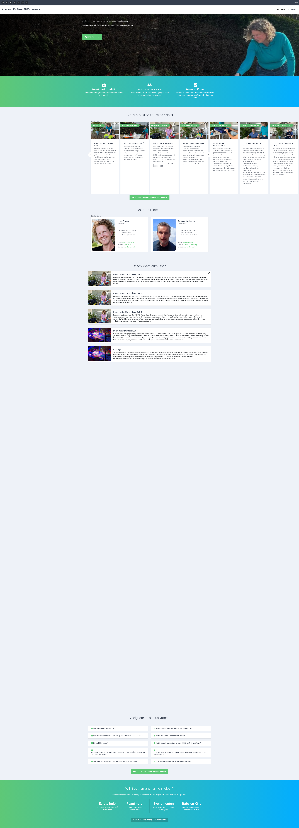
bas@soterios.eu (188, 242)
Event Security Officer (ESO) (125, 331)
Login (296, 2)
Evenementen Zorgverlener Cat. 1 (127, 274)
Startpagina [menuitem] (281, 9)
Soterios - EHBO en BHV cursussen (21, 9)
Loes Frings (127, 245)
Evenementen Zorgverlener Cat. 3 (127, 312)
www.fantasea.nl (129, 247)
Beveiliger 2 (118, 350)
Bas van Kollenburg (190, 245)
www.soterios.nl (189, 247)
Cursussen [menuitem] (292, 9)
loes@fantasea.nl (128, 242)
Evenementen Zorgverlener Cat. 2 (127, 293)
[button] (291, 2)
